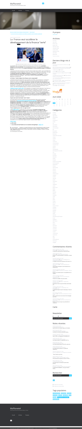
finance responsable (28, 129)
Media (54, 189)
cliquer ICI (41, 124)
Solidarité (54, 219)
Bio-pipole (55, 131)
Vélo (53, 236)
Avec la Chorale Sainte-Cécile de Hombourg (61, 67)
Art (53, 123)
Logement (55, 184)
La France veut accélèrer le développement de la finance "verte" (28, 41)
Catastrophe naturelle (57, 135)
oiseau (54, 397)
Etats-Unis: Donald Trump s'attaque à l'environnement (19, 32)
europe (60, 395)
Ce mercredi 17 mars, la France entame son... (61, 335)
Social (54, 218)
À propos (27, 10)
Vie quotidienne (56, 239)
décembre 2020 (56, 46)
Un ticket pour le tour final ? (58, 75)
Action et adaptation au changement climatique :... (61, 260)
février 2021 (55, 43)
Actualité (26, 127)
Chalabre (54, 73)
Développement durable (41, 127)
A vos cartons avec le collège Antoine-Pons (61, 72)
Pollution (46, 128)
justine (54, 287)
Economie (12, 128)
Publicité (54, 210)
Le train (54, 71)
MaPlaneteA (15, 3)
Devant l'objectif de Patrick (59, 84)
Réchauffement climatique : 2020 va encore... (62, 271)
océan (54, 196)
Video (54, 237)
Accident (54, 112)
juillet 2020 (55, 54)
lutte (70, 395)
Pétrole (54, 202)
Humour (54, 170)
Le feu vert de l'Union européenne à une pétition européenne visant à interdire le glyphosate (26, 33)
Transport (55, 230)
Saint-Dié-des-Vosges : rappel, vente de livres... (62, 80)
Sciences (54, 214)
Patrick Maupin (56, 259)
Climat (34, 127)
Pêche (54, 199)
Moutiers (54, 293)
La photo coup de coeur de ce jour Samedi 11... (62, 83)
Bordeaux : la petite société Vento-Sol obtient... (62, 366)
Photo (54, 204)
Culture (54, 146)
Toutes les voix (56, 69)
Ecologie (47, 127)
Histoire (54, 169)
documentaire (56, 399)
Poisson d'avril (55, 205)
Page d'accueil (32, 32)
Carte (55, 307)
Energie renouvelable (22, 128)
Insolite (54, 176)
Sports (54, 224)
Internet (54, 178)
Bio (53, 129)
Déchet (54, 147)
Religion (54, 211)
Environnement (30, 128)
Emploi (54, 158)
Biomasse (55, 134)
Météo (54, 190)
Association (55, 124)
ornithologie (63, 393)
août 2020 (55, 52)
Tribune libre (55, 233)
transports (43, 129)
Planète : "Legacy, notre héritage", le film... (61, 357)
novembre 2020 (56, 48)
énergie (47, 129)
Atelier (54, 85)
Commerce (55, 141)
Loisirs (54, 185)
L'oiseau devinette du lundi (62, 250)
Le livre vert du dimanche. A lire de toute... (62, 294)
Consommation (56, 143)
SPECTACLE (55, 221)
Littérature (55, 181)
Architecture (55, 120)
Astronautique (55, 127)
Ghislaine (54, 270)
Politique (42, 128)
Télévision (55, 227)
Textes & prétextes (60, 85)
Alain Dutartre (55, 264)
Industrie (54, 172)
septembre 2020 (56, 51)
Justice (54, 179)
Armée (54, 121)
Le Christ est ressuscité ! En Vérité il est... (60, 64)
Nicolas (54, 250)
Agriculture (55, 115)
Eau (53, 152)
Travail (54, 231)
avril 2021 (54, 40)
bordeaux (69, 393)
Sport (54, 222)
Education (55, 156)
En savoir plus (55, 428)
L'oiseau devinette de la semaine (61, 265)
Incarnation (55, 65)
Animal (54, 118)
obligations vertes (16, 129)
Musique (54, 192)
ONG (54, 198)
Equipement (55, 164)
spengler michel (56, 281)
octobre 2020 (55, 49)
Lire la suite (55, 34)
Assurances (55, 126)
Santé (54, 213)
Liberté (61, 69)
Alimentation (55, 117)
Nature (54, 193)
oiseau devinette (56, 393)
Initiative (38, 128)
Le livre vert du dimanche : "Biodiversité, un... (61, 277)
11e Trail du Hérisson (57, 77)
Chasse (54, 137)
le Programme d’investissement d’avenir (26, 100)
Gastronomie (55, 167)
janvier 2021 (55, 45)
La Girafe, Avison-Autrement (59, 81)
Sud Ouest (55, 225)
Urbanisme (55, 234)
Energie (15, 128)
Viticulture (55, 240)
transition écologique (37, 129)
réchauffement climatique (15, 130)
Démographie (55, 149)
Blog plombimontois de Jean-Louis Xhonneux (61, 68)
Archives (20, 10)
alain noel (65, 395)
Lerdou (54, 254)
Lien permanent (14, 127)
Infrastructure (55, 173)
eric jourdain (55, 276)
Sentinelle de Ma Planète (57, 216)
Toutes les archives (56, 56)
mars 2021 (55, 42)
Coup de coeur (55, 144)
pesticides (55, 395)
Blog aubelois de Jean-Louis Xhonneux (62, 76)
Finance (34, 128)
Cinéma (54, 138)
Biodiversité (30, 127)
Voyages (54, 242)
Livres (54, 182)
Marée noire (55, 187)
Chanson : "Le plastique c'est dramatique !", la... (60, 288)
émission (22, 129)
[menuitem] (13, 10)
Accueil (13, 10)
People (54, 201)
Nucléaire (54, 195)
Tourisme (55, 228)
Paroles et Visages (61, 71)
